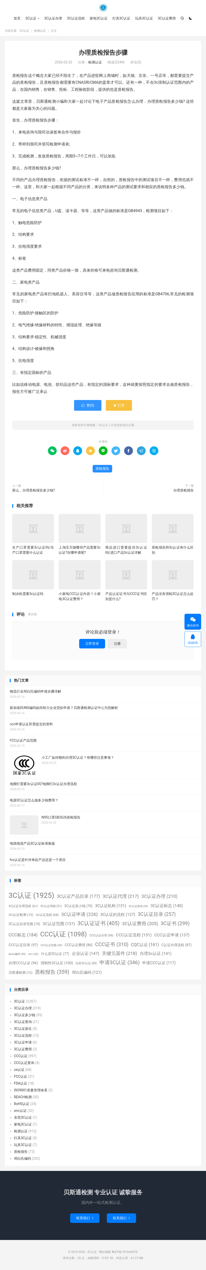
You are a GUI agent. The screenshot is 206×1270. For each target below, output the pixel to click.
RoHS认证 (21, 1104)
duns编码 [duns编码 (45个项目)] (17, 954)
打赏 (119, 405)
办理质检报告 (183, 490)
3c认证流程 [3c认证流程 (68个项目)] (47, 915)
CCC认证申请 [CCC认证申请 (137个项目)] (171, 935)
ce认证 (19, 1070)
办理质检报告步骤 (103, 52)
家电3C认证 (99, 18)
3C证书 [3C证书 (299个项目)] (175, 923)
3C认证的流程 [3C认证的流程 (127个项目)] (117, 914)
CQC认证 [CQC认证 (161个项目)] (145, 944)
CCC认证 (20, 1056)
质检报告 (102, 469)
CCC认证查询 (24, 1063)
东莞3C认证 (23, 1117)
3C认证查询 (23, 1022)
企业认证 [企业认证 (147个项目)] (85, 953)
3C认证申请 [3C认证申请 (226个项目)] (79, 914)
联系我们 (84, 1218)
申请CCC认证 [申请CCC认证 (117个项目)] (159, 963)
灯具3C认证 (121, 18)
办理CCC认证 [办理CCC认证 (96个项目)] (23, 963)
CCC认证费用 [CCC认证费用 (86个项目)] (79, 945)
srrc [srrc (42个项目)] (33, 954)
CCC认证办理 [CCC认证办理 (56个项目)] (101, 935)
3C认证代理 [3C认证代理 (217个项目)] (121, 896)
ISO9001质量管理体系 (30, 1090)
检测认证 (40, 30)
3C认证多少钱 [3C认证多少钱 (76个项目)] (78, 906)
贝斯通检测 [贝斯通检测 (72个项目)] (21, 972)
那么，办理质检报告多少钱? (33, 490)
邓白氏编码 (22, 1158)
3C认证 (103, 7)
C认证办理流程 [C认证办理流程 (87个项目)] (177, 945)
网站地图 (105, 1252)
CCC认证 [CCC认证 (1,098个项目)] (63, 934)
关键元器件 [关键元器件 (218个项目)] (119, 953)
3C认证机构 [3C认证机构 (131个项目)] (110, 905)
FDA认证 (20, 1083)
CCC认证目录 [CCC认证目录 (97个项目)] (23, 945)
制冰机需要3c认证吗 (27, 594)
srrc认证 (20, 1111)
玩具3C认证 (144, 18)
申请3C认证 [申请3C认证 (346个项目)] (119, 962)
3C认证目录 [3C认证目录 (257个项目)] (157, 914)
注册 (117, 643)
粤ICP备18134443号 (124, 1252)
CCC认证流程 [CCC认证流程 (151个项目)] (134, 934)
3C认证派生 (23, 1029)
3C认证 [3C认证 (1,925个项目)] (31, 895)
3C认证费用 (167, 18)
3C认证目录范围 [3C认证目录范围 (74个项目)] (24, 924)
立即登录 (92, 643)
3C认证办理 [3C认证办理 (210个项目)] (159, 896)
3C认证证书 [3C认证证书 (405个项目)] (98, 923)
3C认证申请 (23, 1042)
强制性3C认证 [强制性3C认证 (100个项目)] (57, 963)
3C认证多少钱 (24, 1015)
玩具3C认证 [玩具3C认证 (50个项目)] (86, 963)
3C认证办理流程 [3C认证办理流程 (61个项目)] (23, 906)
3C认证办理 (53, 18)
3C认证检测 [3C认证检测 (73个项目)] (21, 915)
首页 (17, 18)
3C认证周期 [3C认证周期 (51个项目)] (51, 906)
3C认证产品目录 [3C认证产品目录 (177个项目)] (78, 896)
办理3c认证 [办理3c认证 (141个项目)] (156, 953)
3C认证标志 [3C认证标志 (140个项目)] (167, 905)
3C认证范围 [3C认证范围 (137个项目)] (59, 924)
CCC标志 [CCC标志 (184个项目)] (23, 934)
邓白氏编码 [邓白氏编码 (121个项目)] (87, 972)
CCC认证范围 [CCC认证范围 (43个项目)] (51, 945)
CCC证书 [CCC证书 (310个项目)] (111, 944)
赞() (87, 405)
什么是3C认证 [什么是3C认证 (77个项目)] (55, 954)
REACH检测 (23, 1097)
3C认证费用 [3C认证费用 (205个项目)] (140, 923)
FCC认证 (20, 1076)
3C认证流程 (76, 18)
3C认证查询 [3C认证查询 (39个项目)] (138, 906)
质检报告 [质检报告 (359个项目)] (52, 972)
